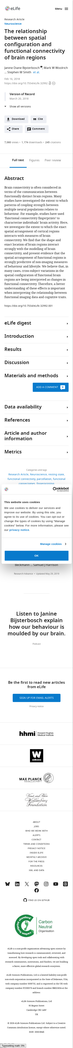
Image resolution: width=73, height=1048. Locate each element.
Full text (18, 160)
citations (53, 142)
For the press (36, 861)
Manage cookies (51, 543)
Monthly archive (36, 857)
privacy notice (19, 529)
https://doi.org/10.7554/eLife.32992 (26, 83)
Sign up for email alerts (36, 698)
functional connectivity (21, 479)
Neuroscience (13, 24)
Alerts (36, 835)
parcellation (44, 479)
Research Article (14, 19)
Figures (34, 160)
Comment (39, 130)
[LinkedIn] (17, 885)
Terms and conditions (36, 843)
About (36, 822)
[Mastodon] (36, 885)
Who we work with (36, 830)
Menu (58, 9)
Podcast (37, 644)
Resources (36, 865)
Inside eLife (36, 852)
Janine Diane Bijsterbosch (22, 68)
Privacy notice (36, 706)
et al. (37, 72)
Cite (40, 119)
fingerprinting (45, 484)
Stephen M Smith (19, 72)
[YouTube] (55, 885)
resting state (56, 474)
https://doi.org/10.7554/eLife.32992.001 (28, 306)
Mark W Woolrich (56, 68)
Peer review (53, 160)
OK (36, 555)
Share (15, 129)
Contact (36, 839)
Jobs (36, 826)
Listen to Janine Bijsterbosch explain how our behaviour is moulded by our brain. (36, 624)
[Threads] (65, 885)
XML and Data (36, 870)
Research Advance (23, 573)
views (11, 142)
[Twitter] (26, 885)
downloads (32, 142)
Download (18, 119)
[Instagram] (46, 885)
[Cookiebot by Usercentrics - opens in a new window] (53, 489)
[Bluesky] (7, 885)
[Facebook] (36, 892)
